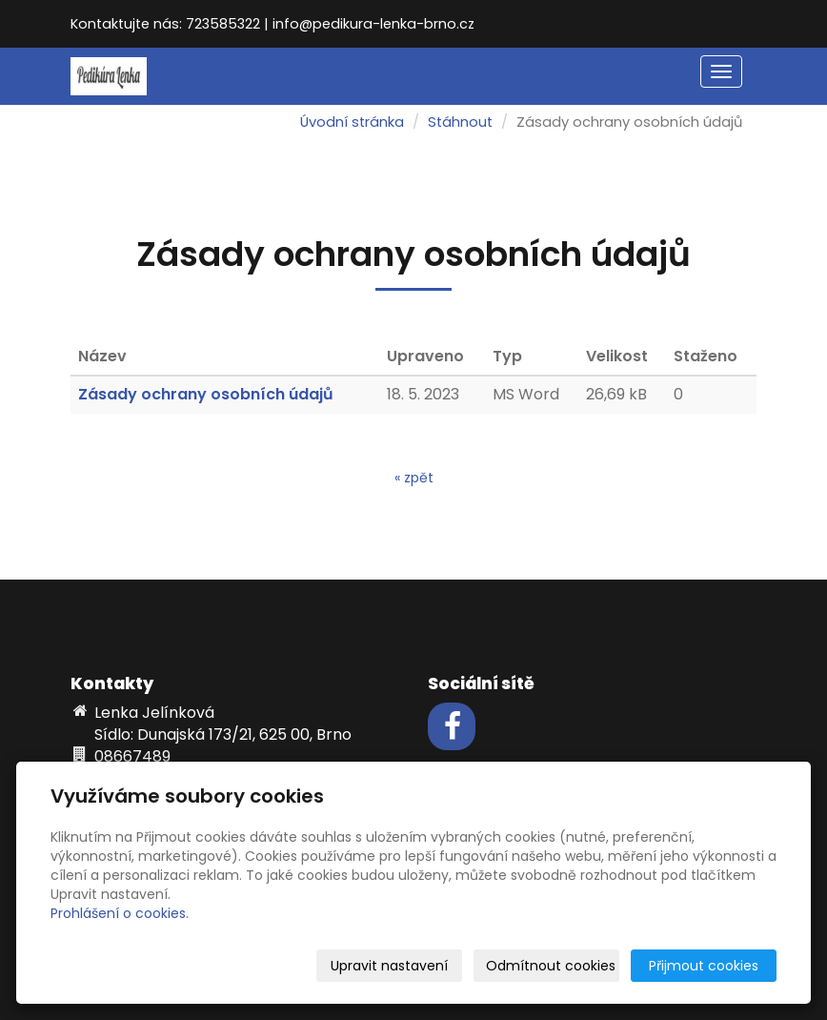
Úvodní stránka (352, 122)
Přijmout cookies (703, 965)
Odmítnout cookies (550, 965)
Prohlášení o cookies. (119, 913)
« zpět (414, 477)
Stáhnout (460, 122)
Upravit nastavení (389, 965)
